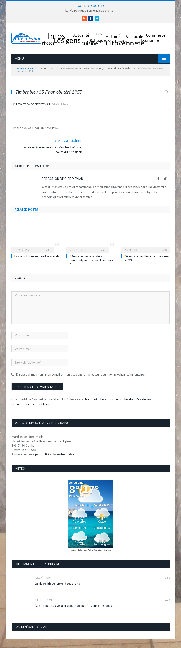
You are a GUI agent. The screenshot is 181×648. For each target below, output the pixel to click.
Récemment (25, 564)
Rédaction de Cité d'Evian (33, 104)
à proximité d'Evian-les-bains (53, 454)
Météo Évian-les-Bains (82, 550)
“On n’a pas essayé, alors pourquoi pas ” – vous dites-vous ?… (91, 260)
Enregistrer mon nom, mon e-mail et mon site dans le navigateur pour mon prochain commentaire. (80, 374)
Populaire (52, 564)
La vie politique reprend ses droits (89, 10)
